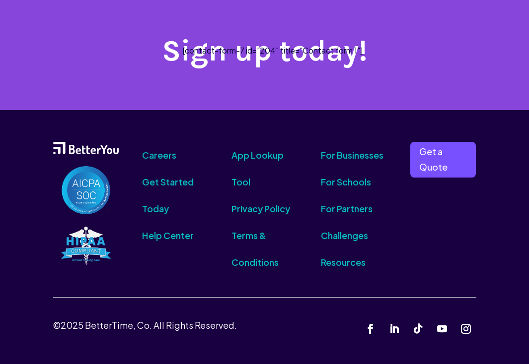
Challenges (344, 235)
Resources (343, 262)
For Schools (346, 181)
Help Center (168, 235)
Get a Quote (433, 159)
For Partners (347, 208)
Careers (159, 155)
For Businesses (352, 155)
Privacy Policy (260, 208)
